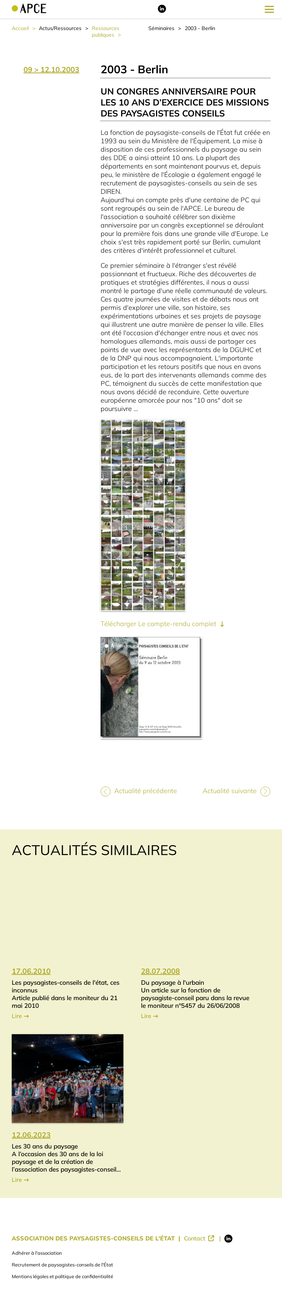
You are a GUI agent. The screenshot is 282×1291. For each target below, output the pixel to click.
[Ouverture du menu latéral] (269, 9)
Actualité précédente (145, 791)
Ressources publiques (105, 31)
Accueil (20, 28)
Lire (17, 1016)
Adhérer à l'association (37, 1253)
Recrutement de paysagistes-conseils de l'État (62, 1265)
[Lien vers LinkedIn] (162, 11)
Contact (195, 1238)
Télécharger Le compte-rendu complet (159, 623)
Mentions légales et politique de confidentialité (62, 1276)
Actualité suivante (230, 791)
